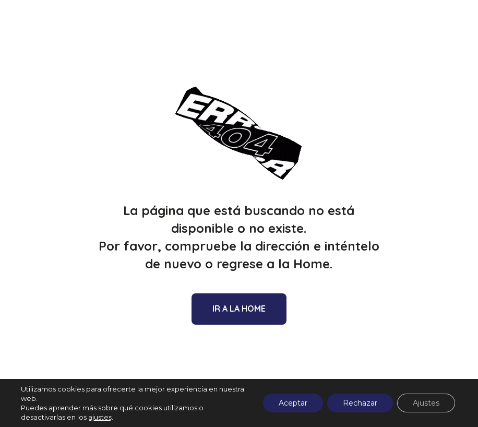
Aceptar (293, 403)
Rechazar (360, 403)
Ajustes (426, 403)
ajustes (100, 417)
